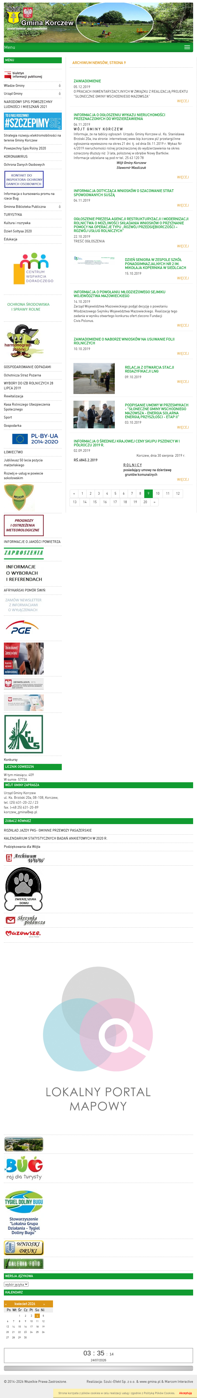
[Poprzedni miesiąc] (6, 1304)
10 (158, 493)
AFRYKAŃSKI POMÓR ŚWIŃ (25, 590)
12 (178, 493)
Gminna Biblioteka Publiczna (25, 207)
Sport (8, 417)
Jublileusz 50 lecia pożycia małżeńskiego (23, 462)
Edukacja (10, 239)
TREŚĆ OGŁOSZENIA (89, 241)
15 (95, 502)
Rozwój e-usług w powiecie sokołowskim (23, 475)
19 (135, 502)
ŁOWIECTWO (13, 452)
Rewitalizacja (13, 396)
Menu (9, 47)
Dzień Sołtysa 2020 (18, 231)
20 (145, 502)
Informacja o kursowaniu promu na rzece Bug (29, 196)
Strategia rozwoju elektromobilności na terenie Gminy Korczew (32, 137)
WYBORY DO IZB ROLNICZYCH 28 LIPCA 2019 (28, 385)
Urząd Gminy (13, 94)
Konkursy (11, 760)
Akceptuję (185, 1393)
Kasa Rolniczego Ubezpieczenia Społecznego (27, 406)
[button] (59, 86)
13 (75, 502)
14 (85, 502)
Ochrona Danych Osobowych (24, 165)
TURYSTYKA (13, 215)
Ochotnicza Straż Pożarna (22, 375)
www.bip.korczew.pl (143, 139)
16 (105, 502)
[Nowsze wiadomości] (74, 493)
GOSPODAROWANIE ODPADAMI (27, 367)
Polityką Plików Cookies (159, 1393)
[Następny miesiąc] (44, 1304)
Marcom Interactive (179, 1382)
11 (168, 493)
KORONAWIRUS (16, 157)
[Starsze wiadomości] (154, 502)
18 (125, 502)
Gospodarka (12, 426)
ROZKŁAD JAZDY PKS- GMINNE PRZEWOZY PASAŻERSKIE (48, 830)
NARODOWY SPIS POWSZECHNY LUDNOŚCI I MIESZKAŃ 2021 (28, 104)
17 (115, 502)
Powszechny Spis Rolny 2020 (25, 148)
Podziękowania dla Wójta (22, 847)
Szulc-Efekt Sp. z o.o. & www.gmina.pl (132, 1382)
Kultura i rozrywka (17, 223)
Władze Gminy (14, 86)
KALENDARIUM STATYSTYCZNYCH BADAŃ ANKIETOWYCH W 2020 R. (56, 838)
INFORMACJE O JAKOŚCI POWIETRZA (32, 542)
